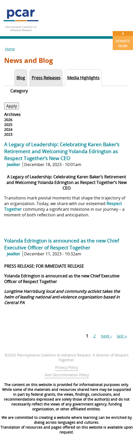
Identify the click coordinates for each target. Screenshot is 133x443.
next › (106, 336)
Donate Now (123, 39)
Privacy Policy (66, 367)
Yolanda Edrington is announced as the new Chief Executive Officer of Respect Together (61, 244)
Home (10, 48)
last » (122, 336)
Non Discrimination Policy (67, 374)
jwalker (13, 164)
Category (19, 91)
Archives (12, 114)
